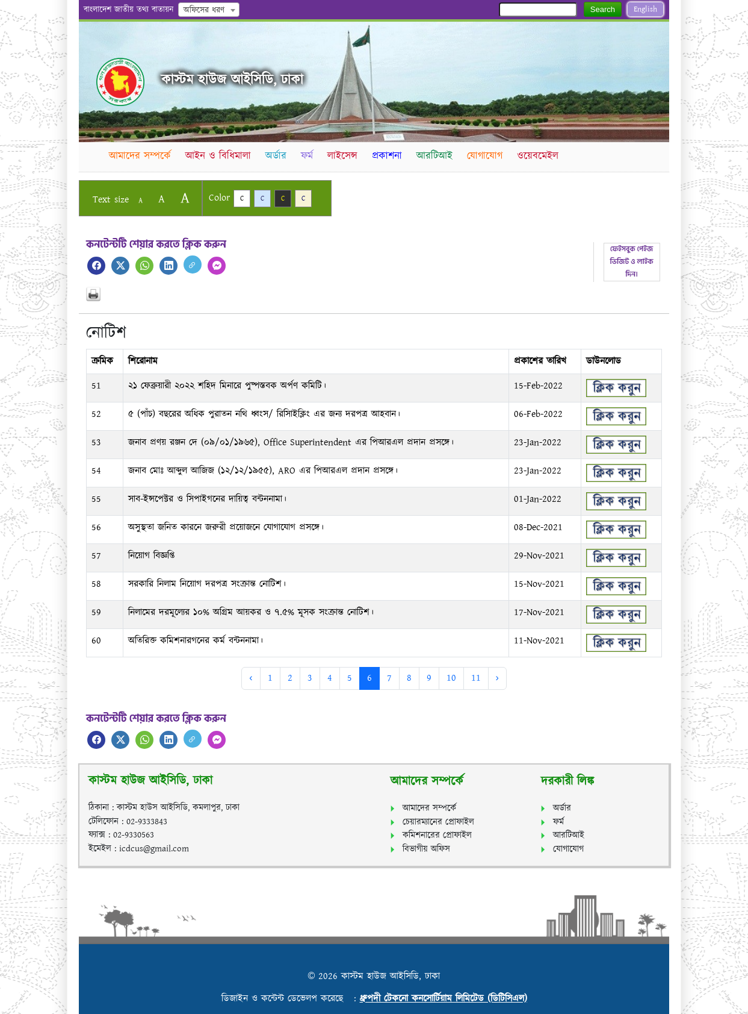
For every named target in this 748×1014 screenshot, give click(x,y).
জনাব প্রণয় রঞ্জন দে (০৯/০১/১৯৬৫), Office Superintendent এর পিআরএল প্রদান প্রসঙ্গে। (291, 442)
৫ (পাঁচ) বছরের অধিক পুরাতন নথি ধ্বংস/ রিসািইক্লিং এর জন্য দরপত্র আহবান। (264, 414)
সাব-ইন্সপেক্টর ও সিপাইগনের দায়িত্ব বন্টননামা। (207, 499)
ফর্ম (309, 156)
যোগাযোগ (489, 156)
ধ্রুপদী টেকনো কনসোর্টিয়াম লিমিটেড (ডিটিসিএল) (443, 999)
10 (451, 678)
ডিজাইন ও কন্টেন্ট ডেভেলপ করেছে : (290, 999)
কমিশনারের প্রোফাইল (437, 835)
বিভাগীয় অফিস (426, 849)
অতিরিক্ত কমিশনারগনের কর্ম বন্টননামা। (195, 641)
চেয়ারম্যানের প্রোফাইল (438, 822)
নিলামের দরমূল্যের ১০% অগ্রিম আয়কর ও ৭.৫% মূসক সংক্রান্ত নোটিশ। (251, 612)
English (645, 9)
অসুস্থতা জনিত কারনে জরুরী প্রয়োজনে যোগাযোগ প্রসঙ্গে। (226, 527)
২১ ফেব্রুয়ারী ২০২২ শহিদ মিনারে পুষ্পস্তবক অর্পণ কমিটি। (227, 386)
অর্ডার (277, 156)
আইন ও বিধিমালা (219, 156)
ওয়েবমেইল (543, 156)
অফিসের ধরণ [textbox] (204, 10)
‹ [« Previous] (250, 678)
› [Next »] (497, 678)
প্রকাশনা (391, 156)
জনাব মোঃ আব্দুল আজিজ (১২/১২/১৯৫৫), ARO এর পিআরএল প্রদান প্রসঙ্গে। (263, 471)
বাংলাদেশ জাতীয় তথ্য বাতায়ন (128, 10)
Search (602, 9)
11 (476, 678)
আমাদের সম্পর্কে (141, 156)
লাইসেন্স (345, 156)
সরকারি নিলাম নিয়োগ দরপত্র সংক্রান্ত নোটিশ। (207, 584)
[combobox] (209, 9)
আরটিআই (439, 156)
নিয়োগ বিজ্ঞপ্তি (151, 556)
